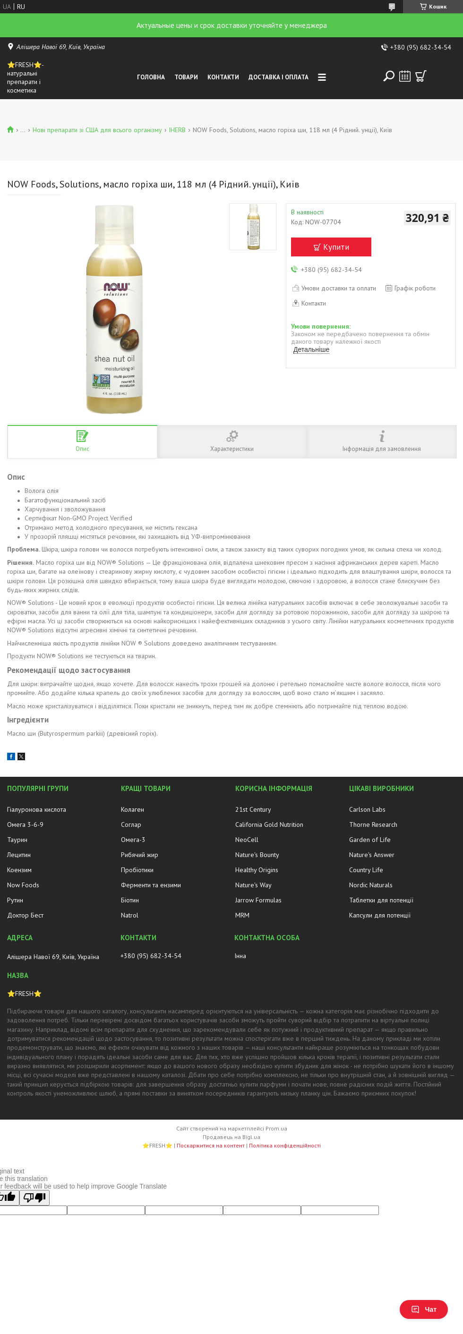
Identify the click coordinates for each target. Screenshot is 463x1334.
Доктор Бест (25, 915)
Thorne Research (373, 824)
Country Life (366, 870)
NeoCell (246, 839)
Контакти (223, 77)
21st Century (253, 809)
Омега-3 (133, 839)
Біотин (130, 900)
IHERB (177, 130)
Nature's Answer (371, 854)
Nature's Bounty (257, 854)
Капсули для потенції (380, 915)
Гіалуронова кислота (36, 809)
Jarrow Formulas (258, 900)
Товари (186, 77)
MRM (242, 915)
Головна (151, 77)
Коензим (19, 870)
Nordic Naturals (371, 885)
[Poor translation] (34, 1198)
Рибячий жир (139, 854)
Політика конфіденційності (285, 1145)
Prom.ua (276, 1128)
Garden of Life (370, 839)
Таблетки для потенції (381, 900)
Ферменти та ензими (151, 885)
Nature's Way (253, 885)
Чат (424, 1309)
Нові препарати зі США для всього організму (97, 130)
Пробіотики (137, 870)
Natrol (129, 915)
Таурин (17, 839)
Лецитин (19, 854)
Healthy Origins (256, 870)
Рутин (15, 900)
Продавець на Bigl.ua (231, 1136)
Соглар (131, 824)
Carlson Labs (367, 809)
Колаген (132, 809)
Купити (336, 247)
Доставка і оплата (279, 77)
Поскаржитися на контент (211, 1145)
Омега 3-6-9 (25, 824)
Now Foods (23, 885)
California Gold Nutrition (269, 824)
